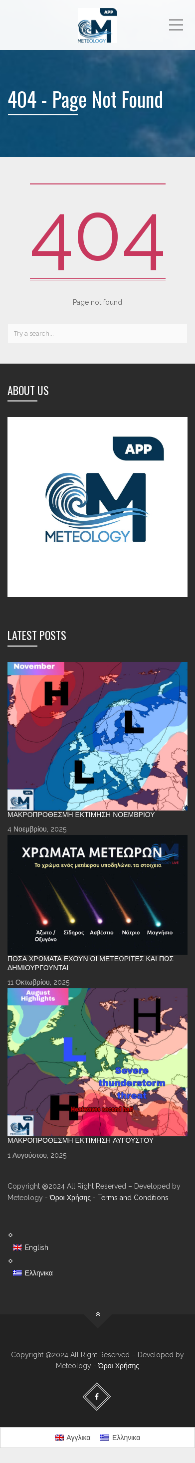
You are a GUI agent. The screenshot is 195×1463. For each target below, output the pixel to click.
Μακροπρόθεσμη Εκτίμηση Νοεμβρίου (81, 815)
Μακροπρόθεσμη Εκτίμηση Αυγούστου (80, 1140)
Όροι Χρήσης (70, 1198)
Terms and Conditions (133, 1198)
